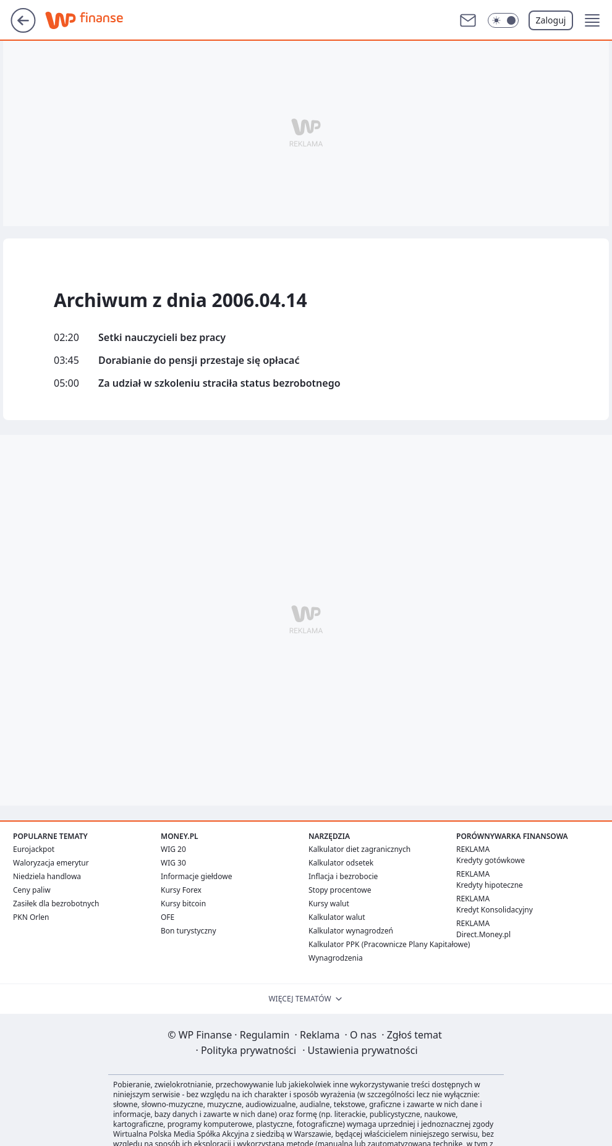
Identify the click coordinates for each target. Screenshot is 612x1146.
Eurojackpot (33, 849)
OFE (167, 917)
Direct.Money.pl (483, 934)
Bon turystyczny (188, 930)
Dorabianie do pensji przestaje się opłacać (198, 360)
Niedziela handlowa (47, 876)
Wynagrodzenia (335, 958)
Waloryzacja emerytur (51, 862)
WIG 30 (173, 862)
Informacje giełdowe (196, 876)
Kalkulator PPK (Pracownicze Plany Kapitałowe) (389, 944)
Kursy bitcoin (183, 903)
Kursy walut (328, 903)
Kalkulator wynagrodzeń (350, 930)
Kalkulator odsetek (340, 862)
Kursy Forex (181, 890)
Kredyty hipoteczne (489, 885)
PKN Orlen (31, 917)
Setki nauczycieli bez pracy (162, 337)
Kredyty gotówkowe (490, 860)
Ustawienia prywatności (359, 1050)
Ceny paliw (32, 890)
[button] (503, 20)
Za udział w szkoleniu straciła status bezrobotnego (219, 383)
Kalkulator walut (336, 917)
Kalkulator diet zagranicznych (359, 849)
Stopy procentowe (339, 890)
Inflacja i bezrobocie (343, 876)
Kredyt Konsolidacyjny (494, 909)
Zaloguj (551, 20)
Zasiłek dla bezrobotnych (56, 903)
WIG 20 (173, 849)
